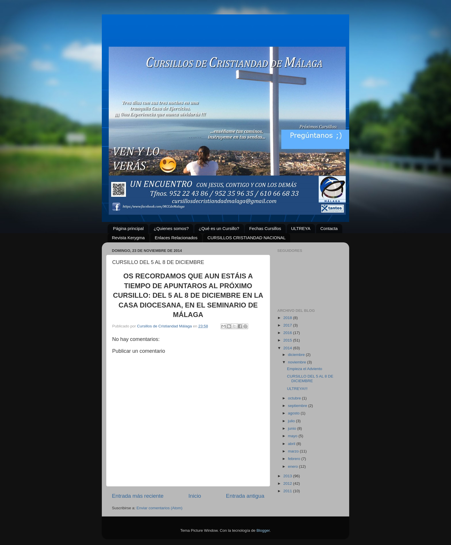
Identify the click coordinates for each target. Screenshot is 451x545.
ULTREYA (300, 228)
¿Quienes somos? (171, 228)
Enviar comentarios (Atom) (160, 508)
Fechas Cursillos (265, 228)
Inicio (194, 496)
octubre (295, 398)
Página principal (128, 228)
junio (292, 428)
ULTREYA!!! (297, 388)
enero (293, 466)
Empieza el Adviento (304, 369)
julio (292, 421)
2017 (288, 325)
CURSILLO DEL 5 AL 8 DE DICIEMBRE (310, 378)
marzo (294, 451)
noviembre (297, 362)
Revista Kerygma (128, 237)
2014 (288, 348)
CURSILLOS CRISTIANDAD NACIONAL (246, 237)
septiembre (298, 405)
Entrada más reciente (138, 496)
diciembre (297, 354)
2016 (288, 333)
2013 (288, 476)
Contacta (329, 228)
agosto (294, 413)
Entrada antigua (245, 496)
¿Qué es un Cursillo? (219, 228)
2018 (288, 318)
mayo (293, 436)
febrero (294, 459)
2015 (288, 340)
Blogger (263, 530)
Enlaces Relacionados (176, 237)
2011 (288, 491)
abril (292, 444)
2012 (288, 483)
